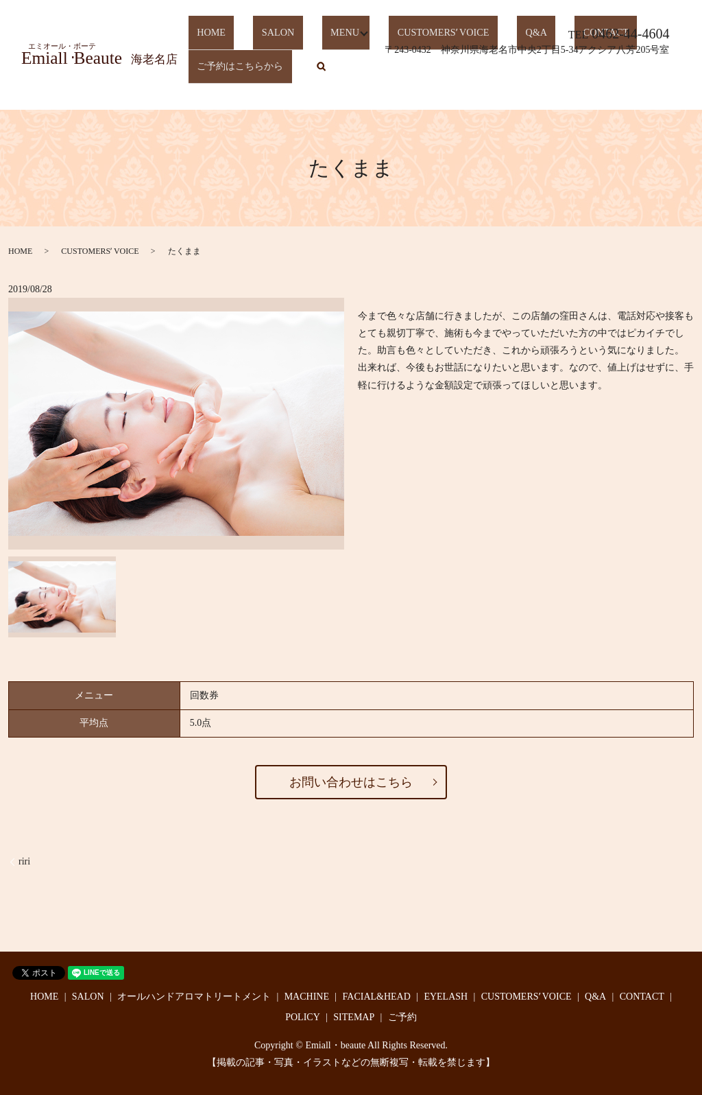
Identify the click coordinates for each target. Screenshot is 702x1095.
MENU (311, 48)
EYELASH (446, 996)
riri (24, 861)
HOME (205, 48)
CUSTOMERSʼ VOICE (99, 251)
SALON (258, 48)
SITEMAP (353, 1017)
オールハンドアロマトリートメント (194, 996)
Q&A (595, 996)
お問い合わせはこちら (351, 782)
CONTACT (642, 996)
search (316, 72)
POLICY (302, 1017)
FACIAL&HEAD (377, 996)
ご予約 (402, 1017)
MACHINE (307, 996)
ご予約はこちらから (238, 71)
